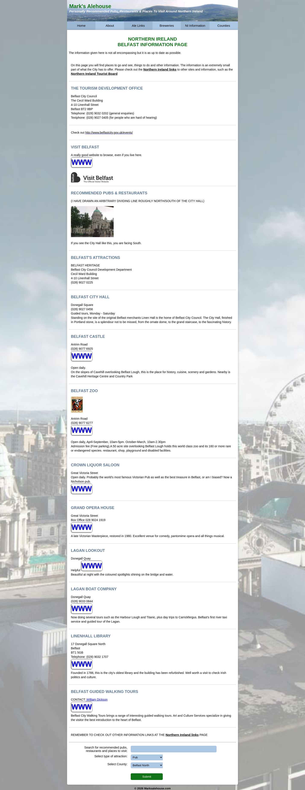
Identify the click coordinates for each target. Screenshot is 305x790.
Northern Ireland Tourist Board (94, 73)
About (110, 25)
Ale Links (138, 25)
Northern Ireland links (159, 69)
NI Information (195, 25)
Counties (223, 25)
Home (81, 25)
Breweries (167, 25)
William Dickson (97, 699)
